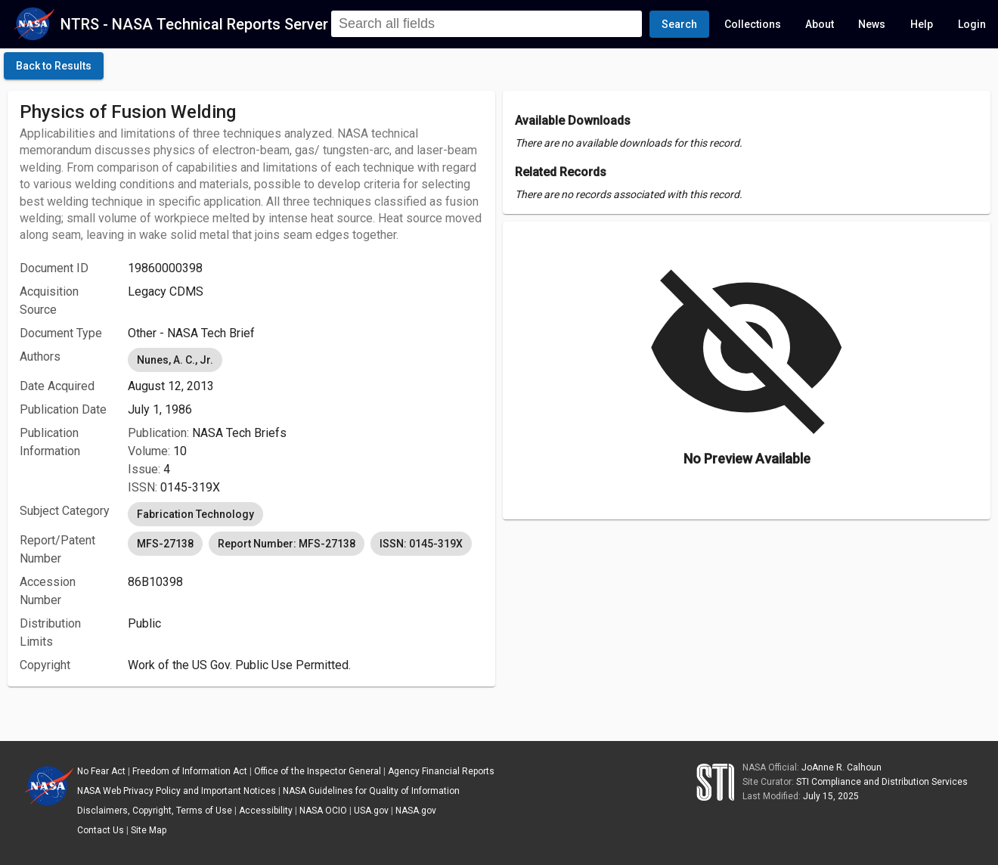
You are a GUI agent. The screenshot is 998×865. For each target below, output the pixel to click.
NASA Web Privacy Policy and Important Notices (176, 791)
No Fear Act (101, 771)
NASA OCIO (323, 810)
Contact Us (100, 830)
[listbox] (305, 360)
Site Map (148, 830)
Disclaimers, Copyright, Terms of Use (154, 810)
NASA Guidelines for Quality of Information (371, 791)
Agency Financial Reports (441, 771)
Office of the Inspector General (317, 771)
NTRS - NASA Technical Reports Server (194, 24)
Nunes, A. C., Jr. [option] (175, 360)
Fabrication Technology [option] (195, 514)
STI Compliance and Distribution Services (882, 782)
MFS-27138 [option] (165, 544)
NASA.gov (415, 810)
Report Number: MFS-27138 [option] (286, 544)
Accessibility (266, 810)
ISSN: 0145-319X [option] (421, 544)
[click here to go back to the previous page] (54, 65)
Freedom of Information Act (189, 771)
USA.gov (371, 810)
